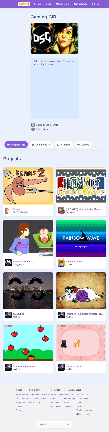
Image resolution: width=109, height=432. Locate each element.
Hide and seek (73, 366)
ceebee (69, 264)
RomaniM (70, 212)
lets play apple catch (24, 366)
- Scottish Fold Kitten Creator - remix (85, 314)
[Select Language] (54, 424)
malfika (16, 317)
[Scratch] (24, 4)
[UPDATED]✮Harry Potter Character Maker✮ (85, 209)
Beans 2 (17, 209)
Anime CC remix (21, 261)
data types (18, 314)
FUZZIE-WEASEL (21, 212)
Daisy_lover (18, 264)
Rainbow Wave (74, 261)
